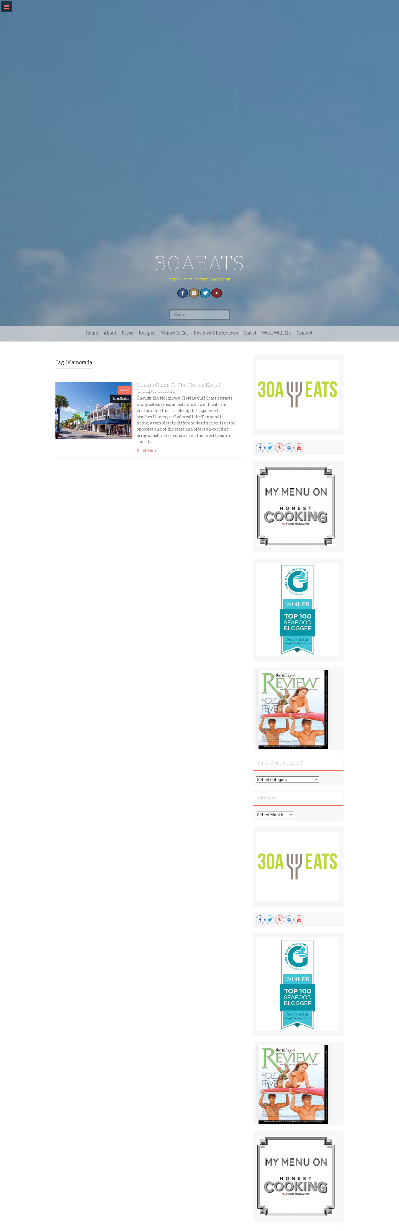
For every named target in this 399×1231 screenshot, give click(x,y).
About (110, 333)
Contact (304, 333)
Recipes (147, 333)
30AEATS (200, 263)
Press (127, 333)
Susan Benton (120, 398)
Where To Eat (174, 333)
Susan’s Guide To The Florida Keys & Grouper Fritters (179, 388)
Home (92, 333)
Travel (250, 333)
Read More (147, 450)
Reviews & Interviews (216, 333)
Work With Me (276, 333)
